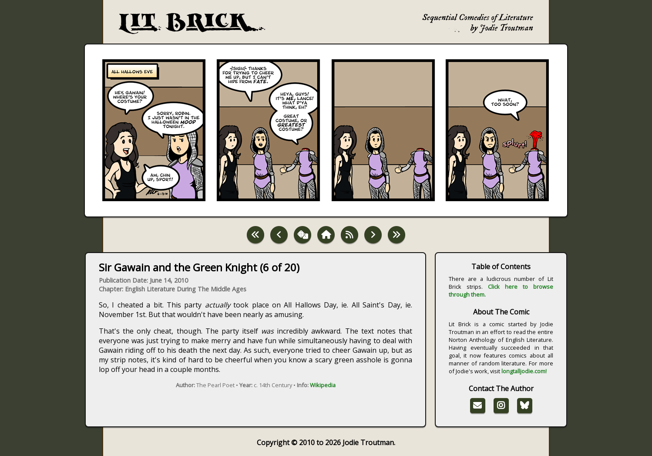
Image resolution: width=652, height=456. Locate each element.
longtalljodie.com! (524, 371)
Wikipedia (323, 385)
